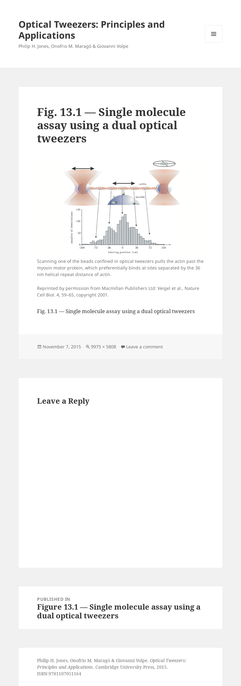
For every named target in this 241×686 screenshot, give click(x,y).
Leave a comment (144, 347)
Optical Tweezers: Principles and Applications (92, 29)
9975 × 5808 (103, 347)
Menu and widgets (213, 42)
